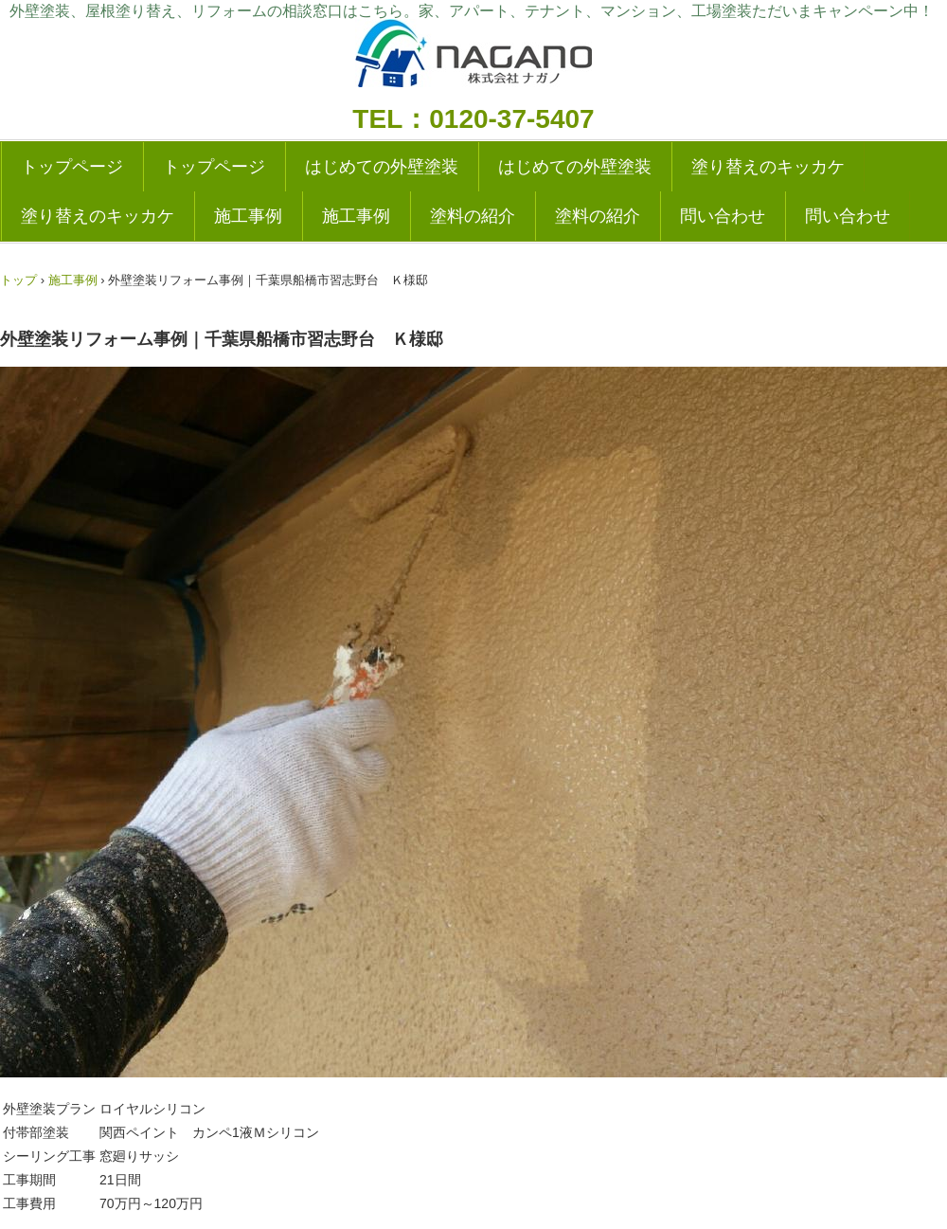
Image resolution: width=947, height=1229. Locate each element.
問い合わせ (722, 216)
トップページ (72, 166)
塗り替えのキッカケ (768, 166)
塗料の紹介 (472, 216)
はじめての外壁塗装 (381, 166)
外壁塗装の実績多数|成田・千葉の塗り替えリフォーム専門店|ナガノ (473, 59)
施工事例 (248, 216)
